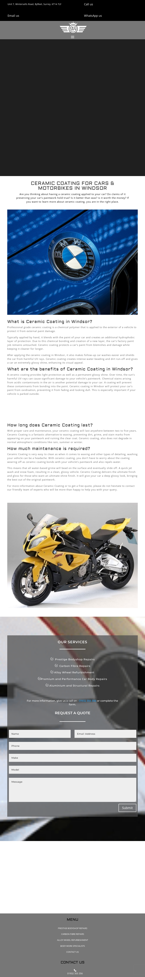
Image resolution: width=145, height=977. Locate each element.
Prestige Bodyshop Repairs (72, 928)
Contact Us (72, 951)
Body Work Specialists (72, 945)
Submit (127, 808)
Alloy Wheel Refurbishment (72, 940)
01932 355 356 (87, 700)
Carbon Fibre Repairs (72, 934)
